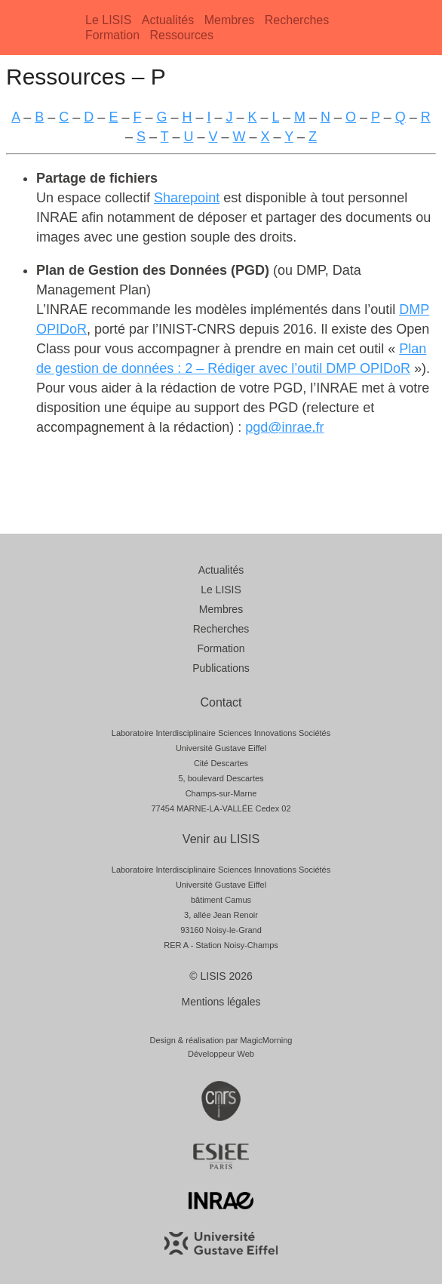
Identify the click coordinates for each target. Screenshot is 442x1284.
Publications (221, 668)
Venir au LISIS (221, 839)
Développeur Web (221, 1053)
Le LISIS (108, 20)
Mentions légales (220, 1002)
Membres (229, 20)
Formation (112, 35)
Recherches (297, 20)
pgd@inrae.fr (284, 427)
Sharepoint (186, 197)
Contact (220, 702)
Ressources (181, 35)
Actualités (168, 20)
